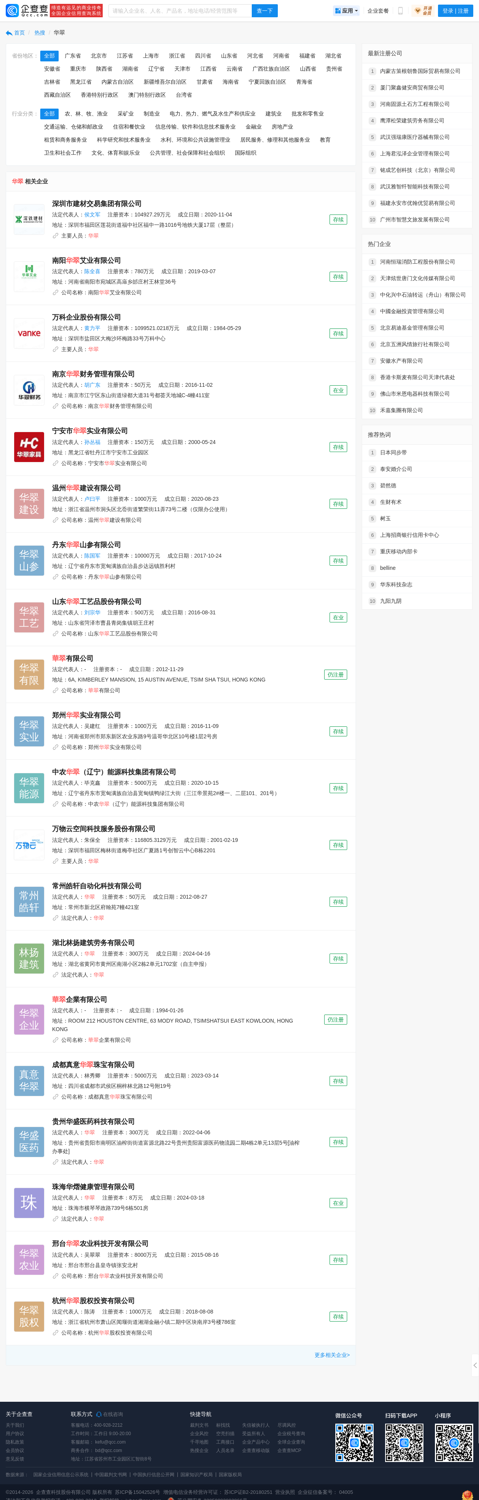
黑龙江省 (81, 82)
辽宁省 (156, 69)
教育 (325, 140)
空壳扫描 (225, 1433)
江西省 (208, 69)
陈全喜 (92, 271)
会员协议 (15, 1450)
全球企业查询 (291, 1442)
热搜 (39, 33)
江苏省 (125, 56)
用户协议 (15, 1433)
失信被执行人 (256, 1425)
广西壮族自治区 (271, 69)
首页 (15, 33)
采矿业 (126, 114)
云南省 (234, 69)
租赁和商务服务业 (65, 140)
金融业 (254, 127)
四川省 (203, 56)
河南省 (281, 56)
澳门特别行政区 (147, 95)
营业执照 (284, 1492)
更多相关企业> (332, 1355)
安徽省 (52, 69)
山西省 (308, 69)
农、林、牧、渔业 (86, 114)
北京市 (99, 56)
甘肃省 (205, 82)
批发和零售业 (308, 114)
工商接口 (225, 1442)
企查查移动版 (256, 1450)
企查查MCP (289, 1450)
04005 (346, 1492)
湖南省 (130, 69)
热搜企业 (199, 1450)
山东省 (229, 56)
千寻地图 (199, 1442)
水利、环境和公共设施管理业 (195, 140)
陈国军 (92, 556)
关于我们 (15, 1425)
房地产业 (282, 127)
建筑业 (274, 114)
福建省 (307, 56)
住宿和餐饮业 (129, 127)
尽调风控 (286, 1425)
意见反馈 (15, 1459)
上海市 (151, 56)
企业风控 (199, 1433)
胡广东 (92, 385)
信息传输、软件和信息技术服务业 (195, 127)
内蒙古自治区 (118, 82)
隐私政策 (15, 1442)
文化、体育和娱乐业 (116, 153)
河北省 (255, 56)
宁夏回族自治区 (267, 82)
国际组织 (245, 153)
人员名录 (225, 1450)
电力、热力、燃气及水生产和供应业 (213, 114)
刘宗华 (92, 612)
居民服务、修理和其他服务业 (275, 140)
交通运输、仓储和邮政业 (73, 127)
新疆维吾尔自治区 (165, 82)
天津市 (182, 69)
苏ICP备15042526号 (138, 1492)
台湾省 (184, 95)
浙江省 (177, 56)
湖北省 (333, 56)
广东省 (73, 56)
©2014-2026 (19, 1492)
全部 (49, 56)
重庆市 (78, 69)
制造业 (152, 114)
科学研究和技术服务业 (124, 140)
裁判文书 (199, 1425)
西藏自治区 (57, 95)
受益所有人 (253, 1433)
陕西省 (104, 69)
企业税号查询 (291, 1433)
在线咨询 (109, 1414)
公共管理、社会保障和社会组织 (187, 153)
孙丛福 (92, 442)
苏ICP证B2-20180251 (248, 1492)
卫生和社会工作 (63, 153)
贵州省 (334, 69)
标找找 (223, 1425)
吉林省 (52, 82)
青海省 (304, 82)
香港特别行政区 (99, 95)
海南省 (231, 82)
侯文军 (92, 214)
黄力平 (92, 328)
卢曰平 (92, 499)
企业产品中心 (256, 1442)
